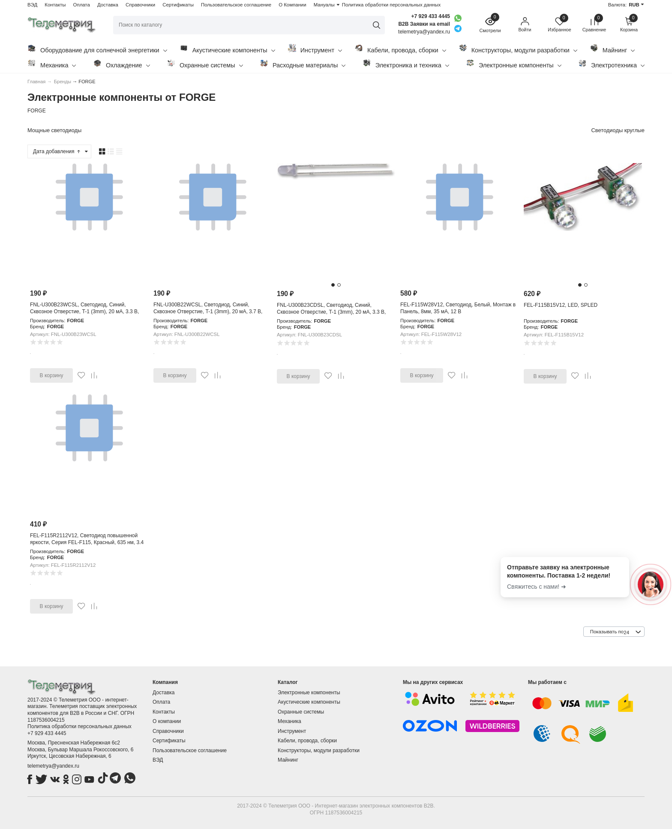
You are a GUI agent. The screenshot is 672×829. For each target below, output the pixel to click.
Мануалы (324, 4)
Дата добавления (57, 151)
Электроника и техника (406, 64)
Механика (51, 64)
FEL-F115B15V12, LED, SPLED (560, 305)
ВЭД (32, 4)
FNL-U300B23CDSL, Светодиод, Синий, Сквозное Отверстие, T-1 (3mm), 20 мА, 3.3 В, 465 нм (331, 311)
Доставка (107, 4)
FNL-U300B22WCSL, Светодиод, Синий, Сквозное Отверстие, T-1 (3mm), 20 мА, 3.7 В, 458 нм (207, 311)
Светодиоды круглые (618, 130)
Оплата (81, 4)
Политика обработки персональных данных (391, 4)
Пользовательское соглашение (236, 4)
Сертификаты (178, 4)
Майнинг (612, 49)
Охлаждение (121, 64)
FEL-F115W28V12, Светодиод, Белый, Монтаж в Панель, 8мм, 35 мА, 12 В (458, 308)
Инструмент (315, 49)
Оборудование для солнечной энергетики (97, 49)
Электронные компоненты (513, 64)
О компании (167, 721)
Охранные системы (205, 64)
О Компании (292, 4)
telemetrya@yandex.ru (53, 766)
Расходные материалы (303, 64)
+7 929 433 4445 (430, 16)
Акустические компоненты (227, 49)
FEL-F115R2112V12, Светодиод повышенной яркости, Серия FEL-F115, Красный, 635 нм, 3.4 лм (87, 542)
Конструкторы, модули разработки (518, 49)
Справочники (140, 4)
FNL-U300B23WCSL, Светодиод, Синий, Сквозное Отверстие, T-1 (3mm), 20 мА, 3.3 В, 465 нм (84, 311)
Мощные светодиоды (54, 130)
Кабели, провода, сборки (400, 49)
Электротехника (611, 64)
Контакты (55, 4)
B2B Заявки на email (424, 24)
